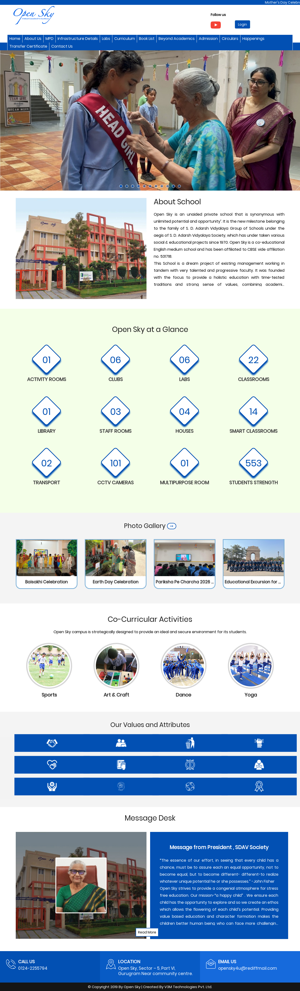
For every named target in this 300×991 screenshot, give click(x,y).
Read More (147, 932)
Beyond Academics (177, 38)
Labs (106, 38)
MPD (50, 38)
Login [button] (242, 24)
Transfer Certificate (28, 46)
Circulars (230, 38)
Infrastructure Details (78, 38)
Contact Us (62, 46)
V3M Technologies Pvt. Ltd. (188, 986)
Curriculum (124, 38)
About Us (32, 38)
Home (14, 38)
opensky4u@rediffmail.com (247, 968)
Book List (146, 38)
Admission (208, 38)
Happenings (253, 38)
